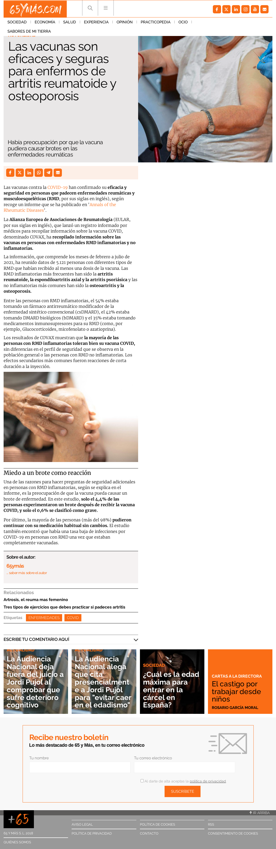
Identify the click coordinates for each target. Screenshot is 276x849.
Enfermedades (44, 617)
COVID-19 (57, 187)
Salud (69, 23)
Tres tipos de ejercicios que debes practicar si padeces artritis (64, 607)
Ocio (183, 23)
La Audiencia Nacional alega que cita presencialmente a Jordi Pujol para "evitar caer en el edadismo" (103, 682)
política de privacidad (208, 781)
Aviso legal (82, 824)
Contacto (149, 833)
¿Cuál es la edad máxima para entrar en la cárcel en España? (172, 689)
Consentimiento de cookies (233, 833)
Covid (73, 617)
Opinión (125, 23)
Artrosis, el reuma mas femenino (36, 599)
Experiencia (96, 23)
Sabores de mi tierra (217, 23)
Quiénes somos (17, 842)
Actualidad (22, 35)
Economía (45, 23)
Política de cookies (157, 824)
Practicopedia (155, 23)
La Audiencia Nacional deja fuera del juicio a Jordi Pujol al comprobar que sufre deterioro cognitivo (34, 682)
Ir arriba (260, 813)
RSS (211, 824)
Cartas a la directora (238, 676)
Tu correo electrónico (153, 758)
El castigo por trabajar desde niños (237, 691)
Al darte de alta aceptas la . (183, 781)
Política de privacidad (92, 833)
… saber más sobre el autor (26, 573)
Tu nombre (39, 758)
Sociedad (17, 23)
